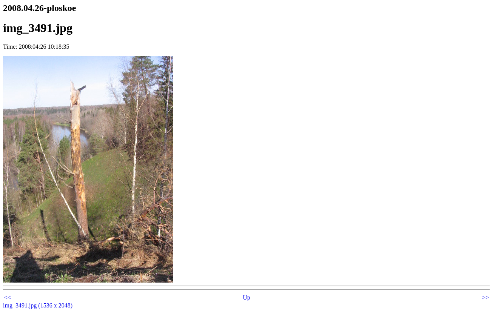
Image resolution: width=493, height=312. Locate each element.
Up (246, 297)
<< (7, 297)
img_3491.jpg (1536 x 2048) (37, 305)
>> (485, 297)
